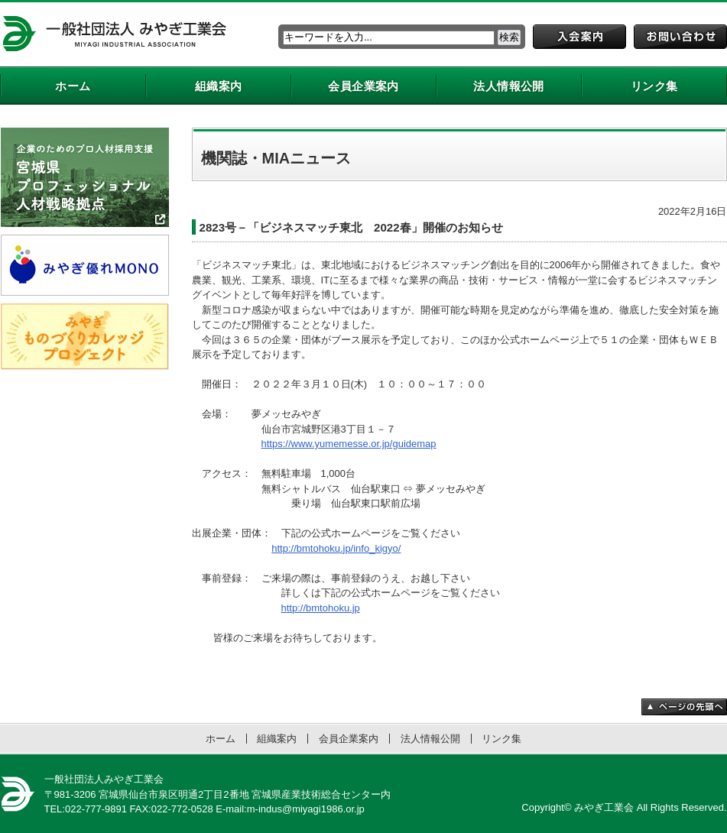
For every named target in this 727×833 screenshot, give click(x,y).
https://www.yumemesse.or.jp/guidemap (349, 443)
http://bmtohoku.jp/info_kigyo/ (336, 548)
